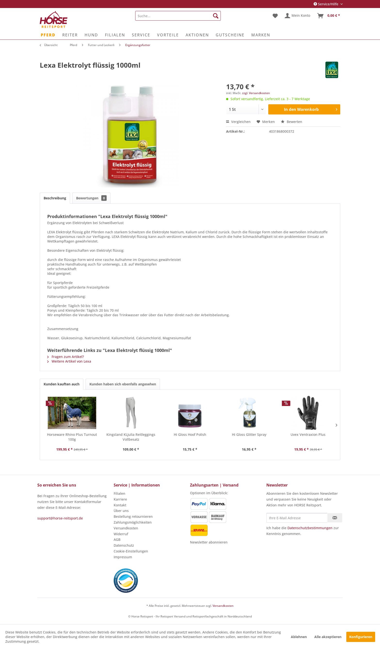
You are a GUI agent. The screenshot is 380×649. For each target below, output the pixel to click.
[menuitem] (178, 16)
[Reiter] (70, 35)
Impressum (123, 557)
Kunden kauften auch (61, 384)
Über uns (121, 510)
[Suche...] (178, 16)
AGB (117, 539)
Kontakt (120, 505)
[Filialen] (115, 35)
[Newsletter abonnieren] (334, 518)
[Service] (141, 35)
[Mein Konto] (298, 16)
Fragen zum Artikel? (65, 356)
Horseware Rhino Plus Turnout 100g (72, 437)
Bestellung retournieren (133, 516)
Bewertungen (91, 198)
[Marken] (261, 35)
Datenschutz (124, 545)
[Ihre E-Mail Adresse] (296, 518)
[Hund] (91, 35)
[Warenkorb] (329, 16)
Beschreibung (55, 198)
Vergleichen (238, 121)
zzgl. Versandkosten (256, 93)
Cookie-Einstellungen (131, 551)
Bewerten (291, 121)
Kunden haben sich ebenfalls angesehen (122, 384)
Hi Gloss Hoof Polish (190, 434)
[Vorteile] (168, 35)
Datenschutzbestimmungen (309, 528)
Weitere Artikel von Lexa (69, 361)
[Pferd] (48, 35)
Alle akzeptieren (327, 636)
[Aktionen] (197, 35)
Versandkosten (126, 528)
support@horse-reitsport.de (60, 518)
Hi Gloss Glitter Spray (249, 434)
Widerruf (121, 534)
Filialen (119, 493)
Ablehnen (299, 636)
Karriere (120, 499)
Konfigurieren (360, 636)
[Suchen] (216, 16)
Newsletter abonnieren (209, 542)
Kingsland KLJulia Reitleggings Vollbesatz (130, 437)
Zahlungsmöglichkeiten (133, 522)
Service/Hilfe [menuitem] (326, 4)
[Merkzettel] (275, 16)
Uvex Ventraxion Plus (308, 434)
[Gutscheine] (230, 35)
